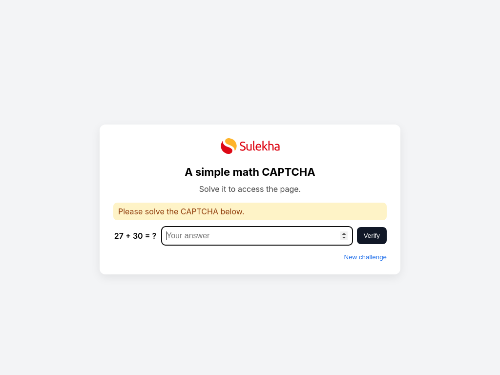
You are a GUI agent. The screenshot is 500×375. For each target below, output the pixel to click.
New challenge (365, 257)
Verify (372, 235)
